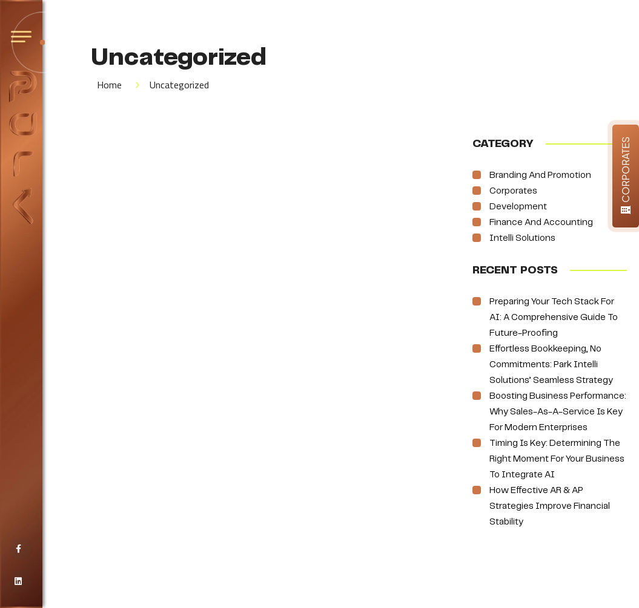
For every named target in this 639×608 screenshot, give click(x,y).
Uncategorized (179, 85)
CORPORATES (625, 175)
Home (109, 85)
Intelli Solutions (522, 238)
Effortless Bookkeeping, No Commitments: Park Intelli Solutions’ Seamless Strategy (551, 365)
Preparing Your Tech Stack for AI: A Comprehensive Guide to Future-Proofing (553, 318)
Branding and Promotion (540, 175)
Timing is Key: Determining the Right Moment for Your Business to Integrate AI (556, 459)
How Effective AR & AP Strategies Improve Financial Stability (549, 506)
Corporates (513, 191)
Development (518, 207)
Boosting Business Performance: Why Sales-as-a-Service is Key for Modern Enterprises (557, 412)
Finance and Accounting (541, 222)
